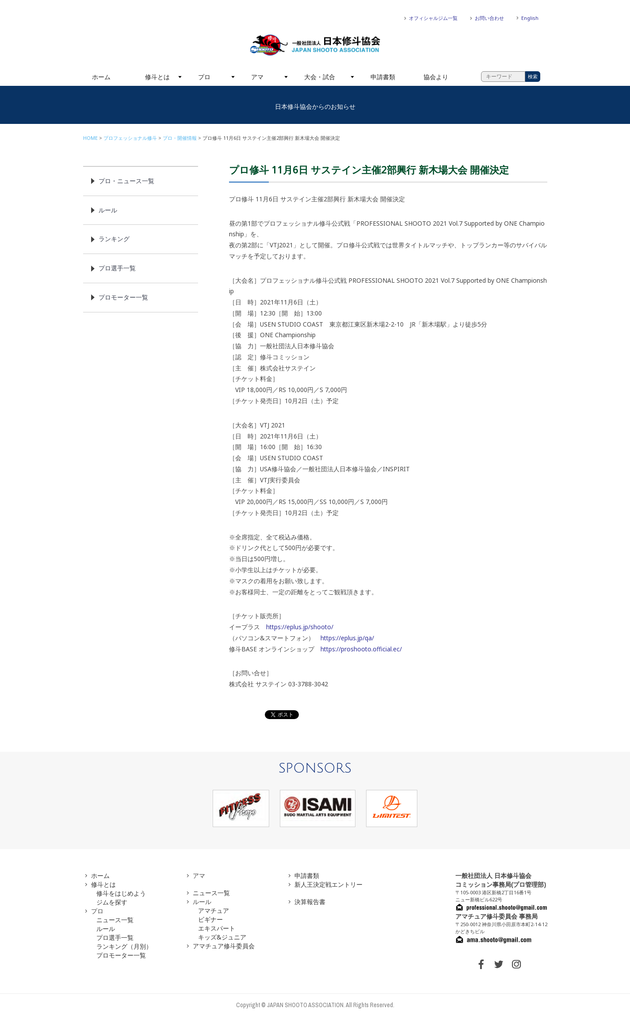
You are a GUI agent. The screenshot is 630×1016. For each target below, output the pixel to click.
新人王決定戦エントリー (328, 884)
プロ (204, 77)
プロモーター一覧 (123, 297)
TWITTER (499, 964)
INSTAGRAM (516, 964)
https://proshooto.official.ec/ (361, 649)
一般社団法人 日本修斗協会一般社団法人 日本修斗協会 (315, 45)
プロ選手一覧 (117, 268)
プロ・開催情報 (180, 138)
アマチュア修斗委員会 (224, 946)
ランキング (114, 239)
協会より (436, 77)
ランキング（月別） (124, 946)
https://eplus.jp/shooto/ (299, 627)
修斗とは (157, 77)
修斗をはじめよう (121, 893)
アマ (257, 77)
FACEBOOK (481, 964)
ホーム (101, 77)
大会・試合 (319, 77)
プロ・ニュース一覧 (126, 181)
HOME (90, 138)
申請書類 (382, 77)
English (529, 18)
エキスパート (216, 928)
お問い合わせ (489, 18)
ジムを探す (111, 902)
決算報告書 (309, 901)
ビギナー (210, 919)
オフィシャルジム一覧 (433, 18)
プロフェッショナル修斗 (130, 138)
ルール (108, 210)
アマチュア (213, 910)
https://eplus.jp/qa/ (347, 638)
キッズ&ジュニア (222, 937)
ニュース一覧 (115, 920)
